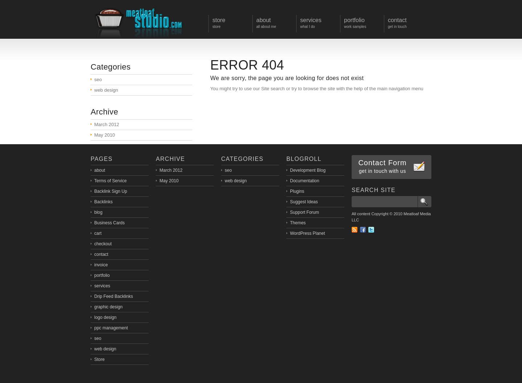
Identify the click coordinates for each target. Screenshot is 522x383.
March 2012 (106, 124)
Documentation (304, 180)
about (99, 170)
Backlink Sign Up (110, 191)
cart (98, 233)
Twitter (371, 230)
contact (101, 254)
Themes (298, 222)
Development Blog (308, 170)
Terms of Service (110, 180)
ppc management (111, 327)
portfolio (102, 275)
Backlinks (103, 201)
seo (98, 79)
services (102, 285)
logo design (105, 317)
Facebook (363, 230)
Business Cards (109, 222)
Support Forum (304, 212)
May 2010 (104, 135)
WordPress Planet (307, 233)
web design (106, 90)
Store (99, 359)
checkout (103, 243)
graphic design (108, 306)
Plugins (297, 191)
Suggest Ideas (304, 201)
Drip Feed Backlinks (113, 296)
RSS (354, 230)
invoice (101, 264)
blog (98, 212)
